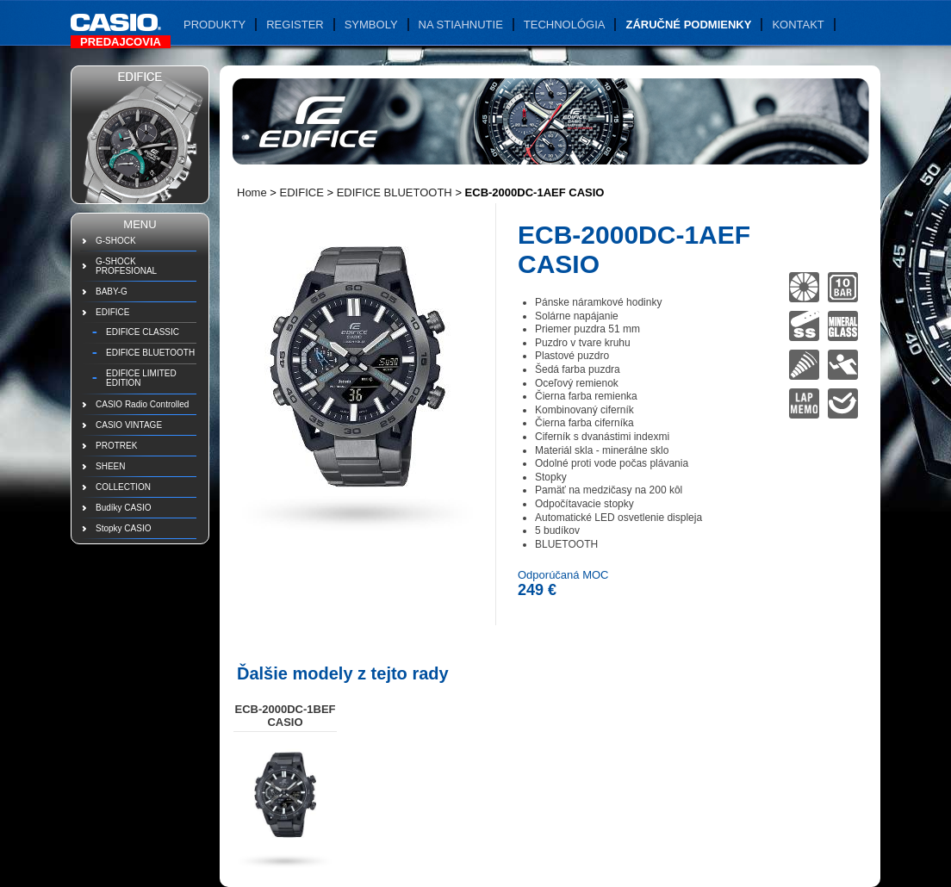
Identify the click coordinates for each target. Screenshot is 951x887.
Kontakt (798, 24)
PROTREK (116, 445)
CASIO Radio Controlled (142, 404)
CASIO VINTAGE (129, 425)
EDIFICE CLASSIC (142, 332)
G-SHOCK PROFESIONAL (126, 266)
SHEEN (110, 466)
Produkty (214, 24)
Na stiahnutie (461, 24)
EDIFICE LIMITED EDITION (141, 378)
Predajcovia (120, 41)
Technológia (565, 24)
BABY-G (111, 291)
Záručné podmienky (688, 24)
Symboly (371, 24)
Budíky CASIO (123, 507)
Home (252, 192)
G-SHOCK (116, 240)
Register (294, 24)
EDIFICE (112, 312)
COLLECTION (123, 487)
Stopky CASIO (123, 528)
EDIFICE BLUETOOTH (150, 352)
